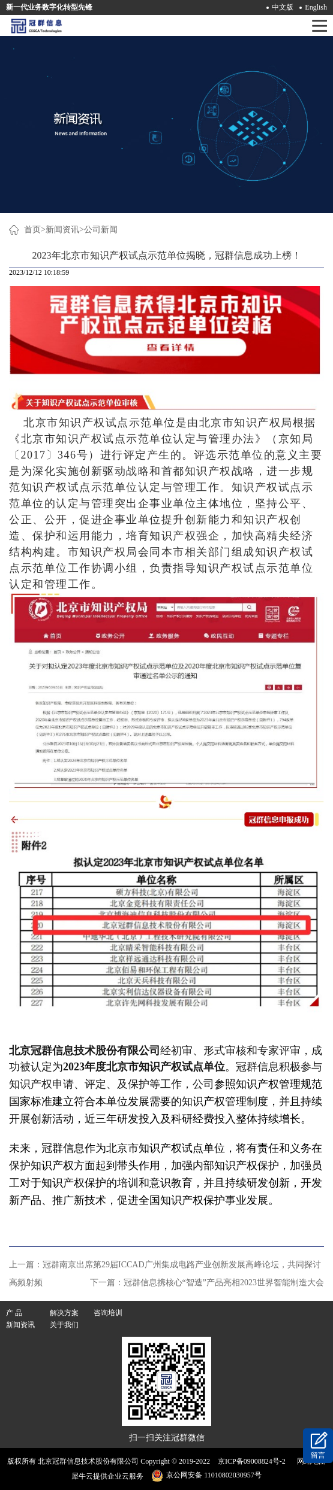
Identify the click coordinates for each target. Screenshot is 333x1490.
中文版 (282, 7)
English (316, 7)
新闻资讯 (62, 229)
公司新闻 (101, 229)
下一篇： (207, 1282)
